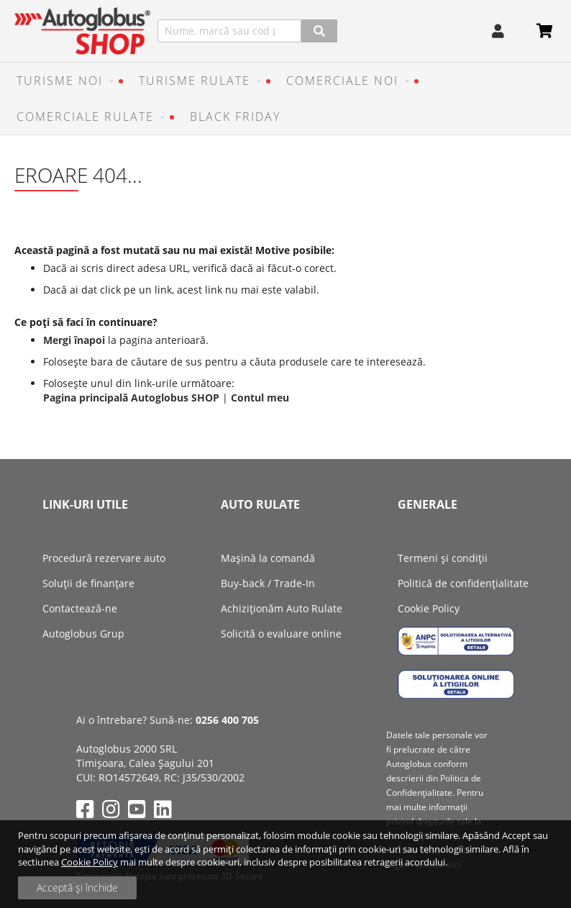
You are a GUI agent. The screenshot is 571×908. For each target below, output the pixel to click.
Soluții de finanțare (88, 583)
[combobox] (229, 30)
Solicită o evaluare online (281, 633)
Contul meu (260, 397)
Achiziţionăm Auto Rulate (281, 608)
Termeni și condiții (443, 558)
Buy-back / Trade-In (268, 583)
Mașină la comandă (268, 558)
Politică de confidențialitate (463, 583)
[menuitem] (61, 81)
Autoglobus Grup (83, 633)
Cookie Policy (89, 861)
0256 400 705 (227, 720)
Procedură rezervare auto (103, 558)
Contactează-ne (79, 608)
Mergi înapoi (74, 340)
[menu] (285, 99)
